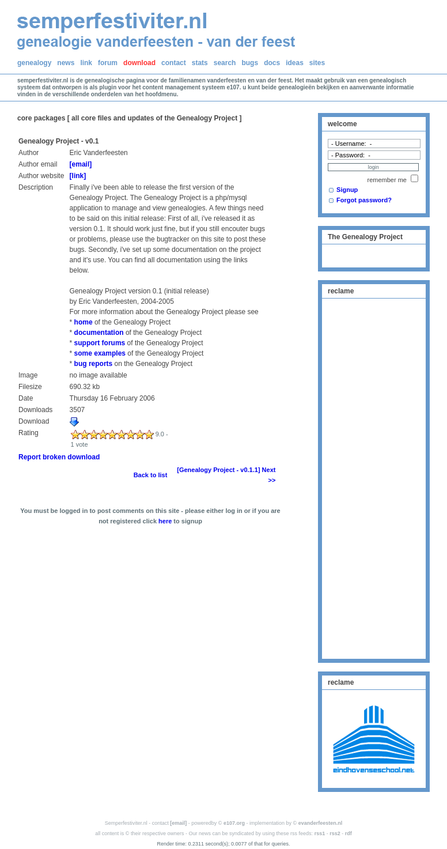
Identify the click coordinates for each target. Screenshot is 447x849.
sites (317, 63)
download (139, 63)
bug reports (93, 364)
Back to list (151, 474)
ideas (295, 63)
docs (272, 63)
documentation (99, 333)
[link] (78, 176)
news (65, 63)
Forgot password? (364, 200)
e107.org (234, 823)
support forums (100, 343)
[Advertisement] (374, 477)
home (83, 322)
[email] (81, 164)
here (165, 521)
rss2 (334, 833)
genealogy (34, 63)
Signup (347, 189)
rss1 (320, 833)
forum (108, 63)
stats (200, 63)
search (225, 63)
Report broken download (59, 457)
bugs (249, 63)
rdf (348, 833)
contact (173, 63)
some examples (100, 353)
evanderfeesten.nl (320, 823)
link (86, 63)
